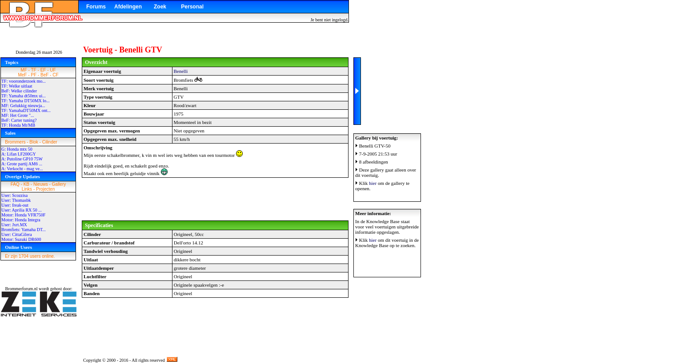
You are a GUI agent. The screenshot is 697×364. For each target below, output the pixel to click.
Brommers (15, 142)
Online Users (18, 247)
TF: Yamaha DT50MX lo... (25, 100)
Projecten (45, 189)
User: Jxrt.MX (14, 224)
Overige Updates (22, 176)
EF (43, 70)
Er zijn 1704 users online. (30, 256)
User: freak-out (14, 205)
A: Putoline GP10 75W (22, 158)
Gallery (59, 184)
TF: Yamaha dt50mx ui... (23, 95)
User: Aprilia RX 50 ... (21, 210)
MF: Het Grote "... (17, 115)
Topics (11, 62)
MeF (22, 74)
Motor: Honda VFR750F (23, 214)
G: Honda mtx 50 (16, 149)
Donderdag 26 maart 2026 (39, 52)
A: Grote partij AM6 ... (21, 163)
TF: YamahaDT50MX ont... (26, 110)
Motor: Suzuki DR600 (21, 239)
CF (55, 74)
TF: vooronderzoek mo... (23, 81)
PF (33, 74)
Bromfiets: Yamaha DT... (23, 229)
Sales (10, 133)
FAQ (15, 184)
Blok (33, 142)
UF (53, 70)
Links (27, 189)
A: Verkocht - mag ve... (22, 168)
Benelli (181, 71)
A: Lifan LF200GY (18, 154)
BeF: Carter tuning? (18, 120)
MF (23, 70)
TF (33, 70)
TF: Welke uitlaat (16, 86)
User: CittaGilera (16, 234)
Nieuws (40, 184)
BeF (44, 74)
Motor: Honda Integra (20, 219)
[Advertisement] (215, 199)
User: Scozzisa (14, 195)
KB (26, 184)
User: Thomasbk (16, 200)
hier (373, 183)
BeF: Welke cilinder (19, 90)
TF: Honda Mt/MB (18, 125)
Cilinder (49, 142)
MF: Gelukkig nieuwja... (23, 105)
